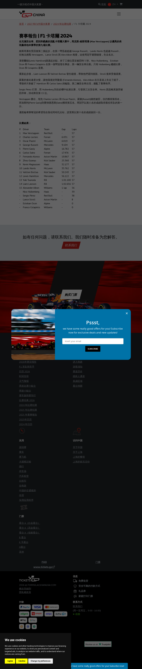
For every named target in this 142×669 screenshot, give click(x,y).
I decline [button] (21, 661)
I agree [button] (10, 661)
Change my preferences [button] (40, 661)
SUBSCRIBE (93, 348)
